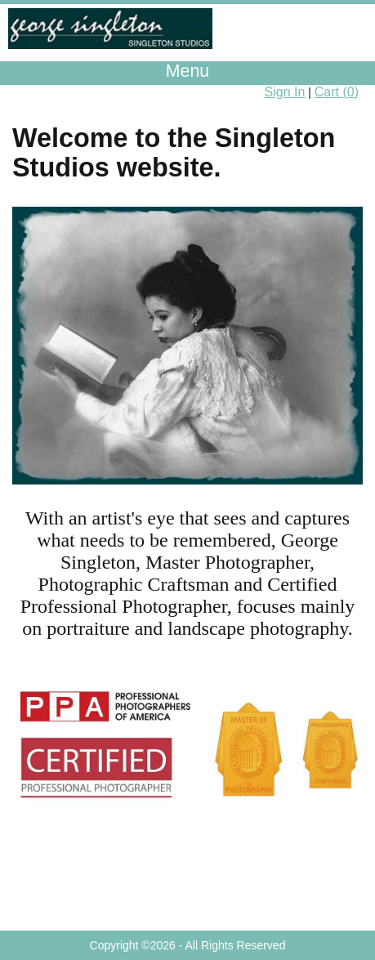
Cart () (337, 92)
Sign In (285, 92)
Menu (187, 71)
